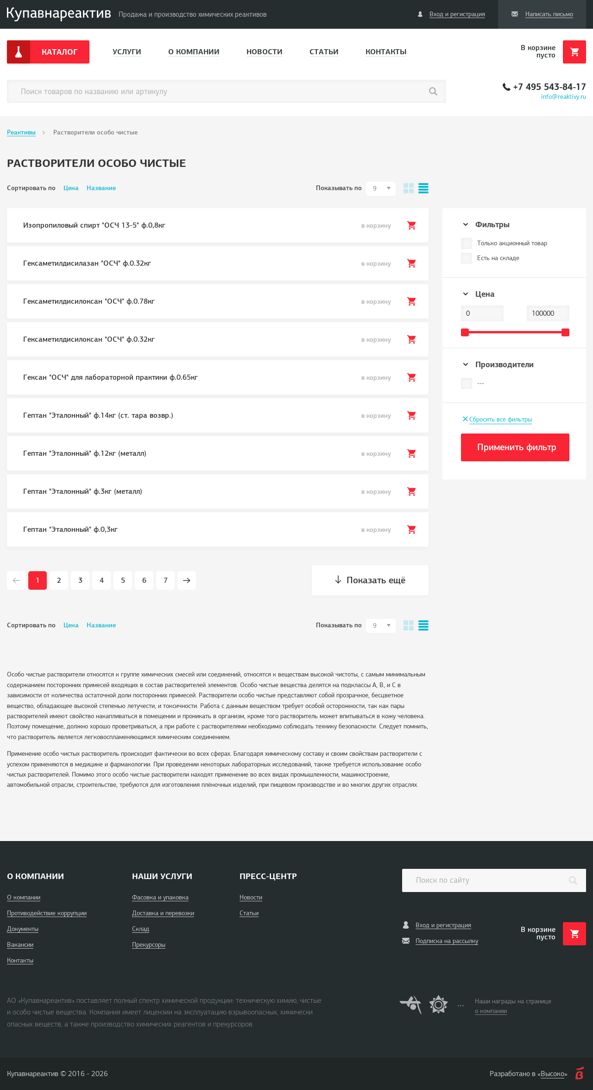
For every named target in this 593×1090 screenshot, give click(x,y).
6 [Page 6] (144, 580)
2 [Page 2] (59, 580)
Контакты (386, 52)
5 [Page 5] (123, 580)
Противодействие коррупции (47, 913)
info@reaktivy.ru (563, 97)
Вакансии (20, 945)
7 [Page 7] (166, 580)
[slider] (465, 332)
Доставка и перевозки (163, 913)
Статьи (324, 52)
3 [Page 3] (80, 580)
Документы (22, 929)
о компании (491, 1011)
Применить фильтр (516, 447)
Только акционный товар (512, 243)
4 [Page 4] (102, 580)
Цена (71, 188)
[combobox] (381, 189)
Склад (140, 929)
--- (480, 383)
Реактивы (21, 132)
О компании (194, 52)
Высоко (552, 1073)
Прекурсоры (148, 945)
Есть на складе (498, 258)
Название (101, 188)
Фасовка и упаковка (160, 897)
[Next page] (186, 580)
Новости (264, 52)
